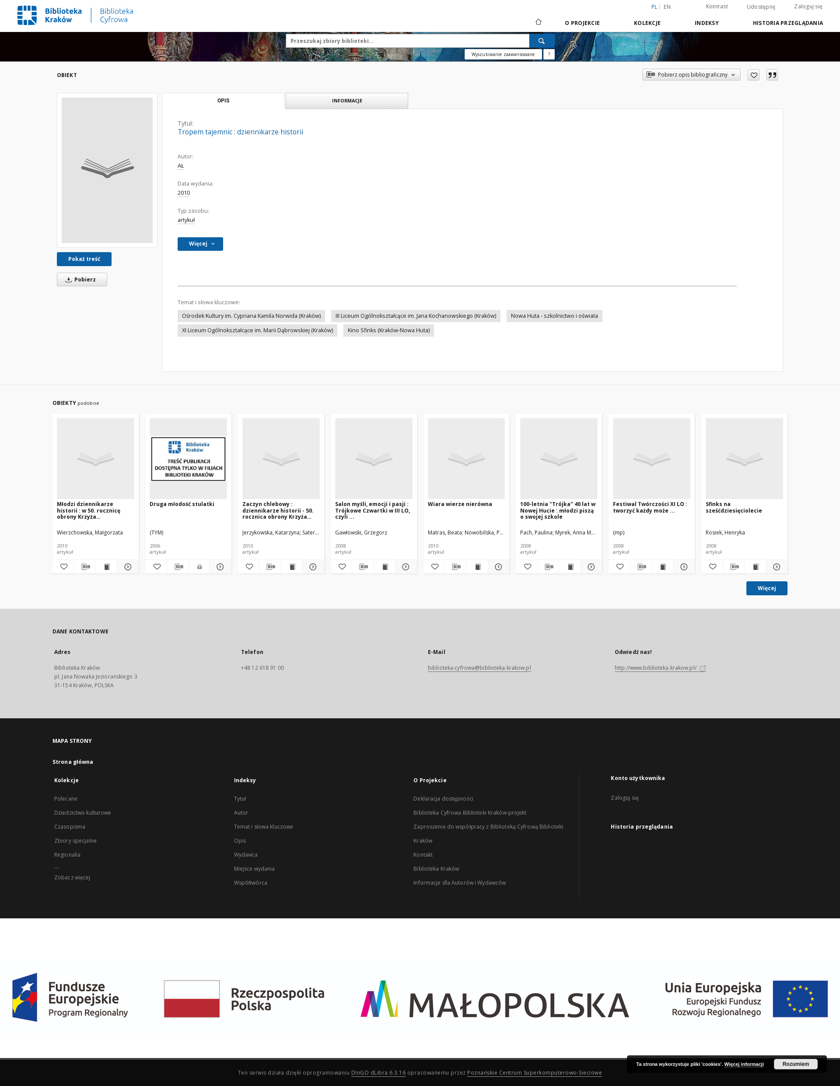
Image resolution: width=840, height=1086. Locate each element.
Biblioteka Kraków (436, 868)
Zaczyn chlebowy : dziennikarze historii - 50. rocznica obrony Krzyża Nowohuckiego (278, 510)
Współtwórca (250, 882)
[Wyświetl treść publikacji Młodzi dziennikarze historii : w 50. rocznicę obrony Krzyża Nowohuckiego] (106, 567)
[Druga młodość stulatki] (188, 458)
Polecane (65, 798)
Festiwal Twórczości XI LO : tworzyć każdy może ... (650, 507)
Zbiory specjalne (75, 840)
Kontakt (423, 854)
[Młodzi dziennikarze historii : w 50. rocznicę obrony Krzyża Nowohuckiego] (95, 458)
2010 (184, 193)
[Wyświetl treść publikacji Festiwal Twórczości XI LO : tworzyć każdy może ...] (662, 567)
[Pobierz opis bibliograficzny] (84, 567)
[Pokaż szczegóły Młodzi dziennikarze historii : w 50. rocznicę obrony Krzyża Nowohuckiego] (126, 567)
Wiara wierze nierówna (460, 504)
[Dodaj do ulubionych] (754, 75)
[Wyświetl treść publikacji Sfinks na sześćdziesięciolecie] (755, 567)
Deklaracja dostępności (443, 798)
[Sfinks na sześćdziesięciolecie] (744, 458)
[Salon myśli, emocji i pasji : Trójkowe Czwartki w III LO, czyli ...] (374, 458)
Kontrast (717, 6)
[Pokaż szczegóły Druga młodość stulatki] (219, 567)
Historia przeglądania (788, 23)
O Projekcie (582, 23)
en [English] (667, 7)
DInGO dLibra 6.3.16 (378, 1072)
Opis (240, 840)
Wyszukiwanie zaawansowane (503, 54)
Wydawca (246, 854)
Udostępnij (761, 7)
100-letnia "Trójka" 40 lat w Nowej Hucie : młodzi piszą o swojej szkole (557, 510)
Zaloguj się (808, 6)
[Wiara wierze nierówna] (466, 458)
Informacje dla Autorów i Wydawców (459, 882)
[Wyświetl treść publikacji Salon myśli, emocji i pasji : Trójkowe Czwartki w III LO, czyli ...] (384, 567)
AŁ (181, 165)
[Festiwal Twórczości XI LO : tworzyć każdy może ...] (651, 458)
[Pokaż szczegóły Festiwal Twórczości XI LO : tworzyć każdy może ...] (682, 567)
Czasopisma (69, 826)
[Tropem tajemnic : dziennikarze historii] (107, 170)
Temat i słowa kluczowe (264, 826)
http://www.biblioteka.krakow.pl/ (660, 667)
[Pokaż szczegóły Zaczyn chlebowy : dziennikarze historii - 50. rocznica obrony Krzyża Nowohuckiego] (311, 567)
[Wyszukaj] (542, 41)
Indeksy (707, 23)
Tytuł (240, 798)
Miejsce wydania (254, 868)
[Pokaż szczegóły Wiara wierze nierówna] (497, 567)
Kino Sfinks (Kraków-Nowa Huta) (389, 330)
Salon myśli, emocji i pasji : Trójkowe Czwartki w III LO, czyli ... (372, 510)
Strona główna (73, 762)
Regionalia (67, 854)
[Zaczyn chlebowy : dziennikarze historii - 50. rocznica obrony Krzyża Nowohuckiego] (281, 458)
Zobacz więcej (72, 877)
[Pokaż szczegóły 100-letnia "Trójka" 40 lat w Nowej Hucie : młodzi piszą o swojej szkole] (590, 567)
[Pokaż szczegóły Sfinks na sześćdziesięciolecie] (775, 567)
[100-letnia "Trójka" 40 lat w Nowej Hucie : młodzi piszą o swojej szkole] (559, 458)
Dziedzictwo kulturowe (83, 812)
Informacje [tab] (347, 100)
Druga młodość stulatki (182, 504)
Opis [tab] (223, 101)
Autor (241, 812)
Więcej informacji (744, 1064)
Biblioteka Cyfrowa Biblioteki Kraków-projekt (469, 812)
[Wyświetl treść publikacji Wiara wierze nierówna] (476, 567)
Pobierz (79, 279)
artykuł (186, 220)
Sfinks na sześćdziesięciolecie (734, 507)
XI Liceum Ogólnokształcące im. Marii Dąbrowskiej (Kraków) (257, 330)
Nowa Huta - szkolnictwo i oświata (554, 316)
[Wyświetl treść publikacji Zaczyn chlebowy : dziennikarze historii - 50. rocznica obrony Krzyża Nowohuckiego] (291, 567)
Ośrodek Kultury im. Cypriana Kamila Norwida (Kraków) (251, 316)
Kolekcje (647, 23)
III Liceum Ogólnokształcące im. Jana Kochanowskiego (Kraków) (416, 316)
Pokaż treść (84, 259)
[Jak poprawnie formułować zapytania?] (549, 54)
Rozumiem (796, 1064)
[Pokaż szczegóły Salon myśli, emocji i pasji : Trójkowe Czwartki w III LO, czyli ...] (404, 567)
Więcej (767, 588)
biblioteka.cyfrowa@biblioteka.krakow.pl (479, 667)
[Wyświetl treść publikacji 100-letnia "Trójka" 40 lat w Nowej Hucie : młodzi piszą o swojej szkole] (569, 567)
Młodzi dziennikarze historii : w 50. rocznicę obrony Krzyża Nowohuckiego (88, 510)
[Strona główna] (538, 22)
